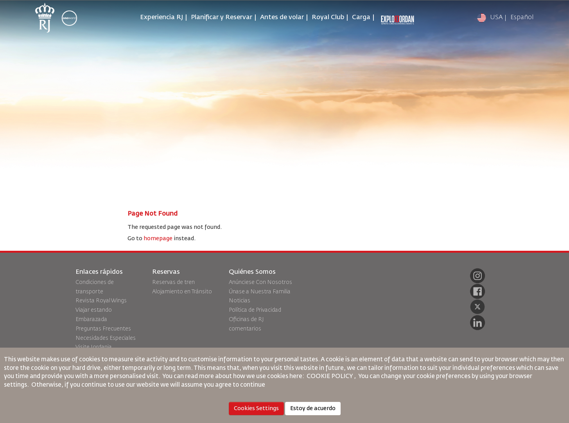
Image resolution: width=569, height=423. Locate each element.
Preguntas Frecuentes (103, 329)
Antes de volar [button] (282, 17)
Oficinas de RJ (246, 319)
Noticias (239, 300)
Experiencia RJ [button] (161, 17)
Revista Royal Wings (101, 300)
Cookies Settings (256, 408)
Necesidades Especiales (105, 338)
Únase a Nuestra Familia (260, 291)
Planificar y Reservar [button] (221, 17)
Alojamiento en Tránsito (182, 291)
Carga (361, 17)
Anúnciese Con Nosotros (260, 282)
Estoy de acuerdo (313, 408)
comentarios (245, 329)
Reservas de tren (173, 282)
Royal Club (328, 17)
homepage (158, 238)
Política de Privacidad (255, 310)
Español (522, 17)
